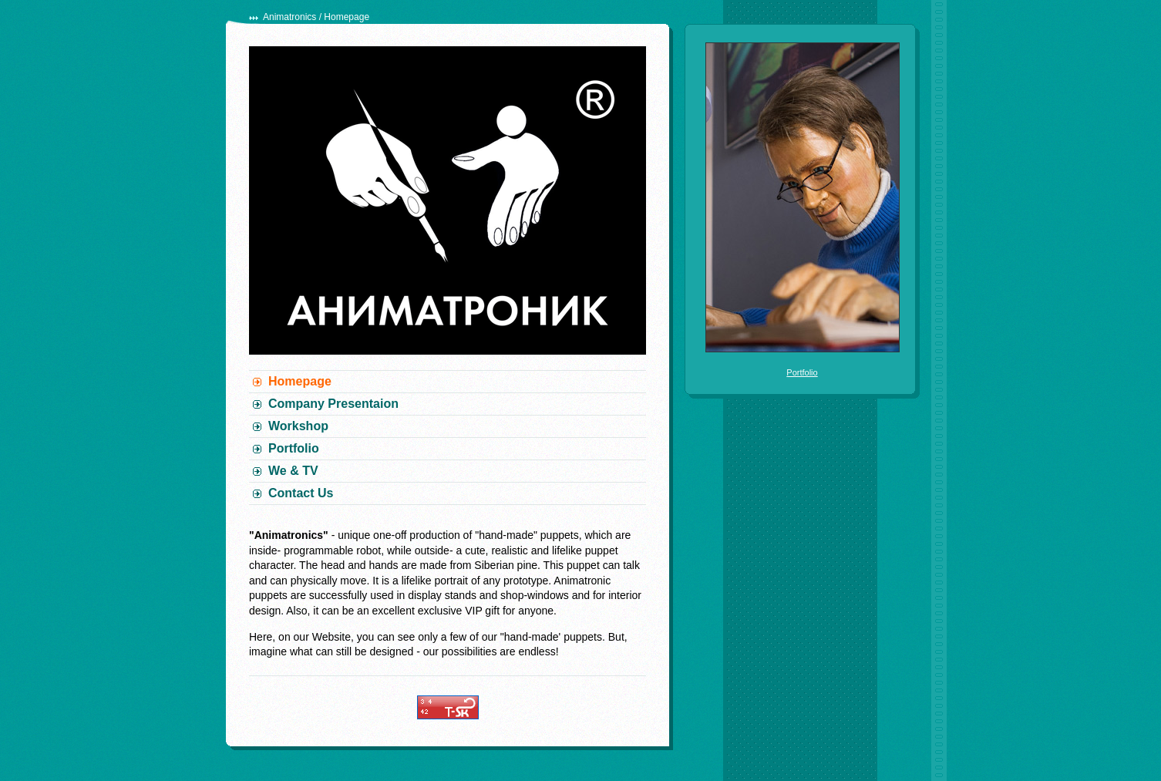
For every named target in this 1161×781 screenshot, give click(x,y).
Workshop (298, 426)
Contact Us (300, 493)
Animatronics (289, 17)
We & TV (293, 470)
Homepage (299, 381)
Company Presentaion (333, 403)
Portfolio (293, 448)
